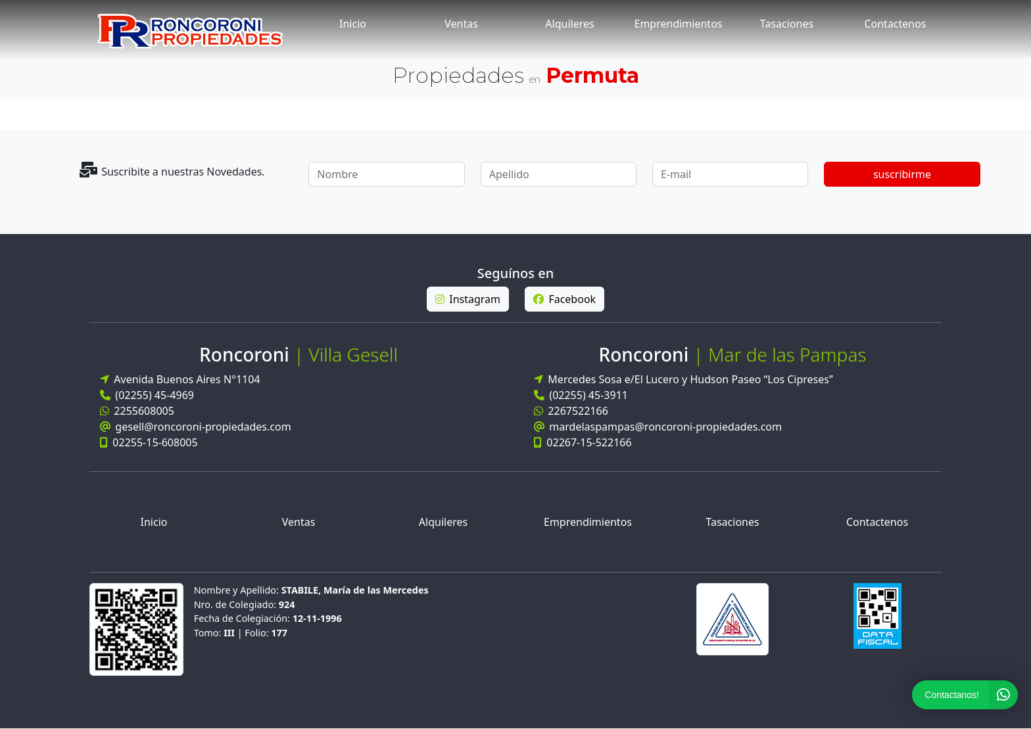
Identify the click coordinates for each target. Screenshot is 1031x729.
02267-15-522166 (583, 445)
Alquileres (569, 23)
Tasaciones (786, 23)
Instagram (467, 299)
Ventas (461, 23)
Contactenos (895, 23)
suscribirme (902, 174)
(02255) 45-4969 (147, 395)
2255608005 (137, 411)
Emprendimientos (679, 23)
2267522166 (571, 413)
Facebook (564, 299)
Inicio (352, 23)
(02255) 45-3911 (581, 397)
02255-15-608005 (149, 442)
